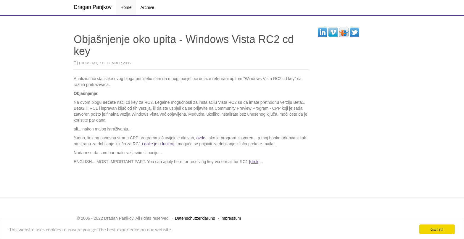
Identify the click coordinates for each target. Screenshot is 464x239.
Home (125, 7)
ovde (200, 138)
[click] (254, 161)
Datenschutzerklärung (195, 218)
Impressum (230, 218)
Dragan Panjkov (93, 7)
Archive (147, 7)
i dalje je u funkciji (159, 143)
